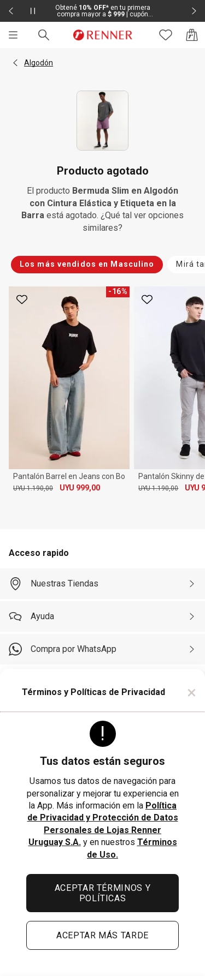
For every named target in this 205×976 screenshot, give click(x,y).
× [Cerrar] (191, 692)
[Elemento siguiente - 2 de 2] (194, 11)
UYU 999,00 (80, 487)
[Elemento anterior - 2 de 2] (11, 11)
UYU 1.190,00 (33, 488)
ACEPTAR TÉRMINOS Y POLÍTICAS (103, 893)
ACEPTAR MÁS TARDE (102, 935)
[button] (15, 62)
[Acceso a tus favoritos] (166, 35)
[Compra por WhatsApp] (102, 649)
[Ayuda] (102, 616)
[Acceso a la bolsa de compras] (192, 35)
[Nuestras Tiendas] (102, 583)
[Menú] (13, 35)
